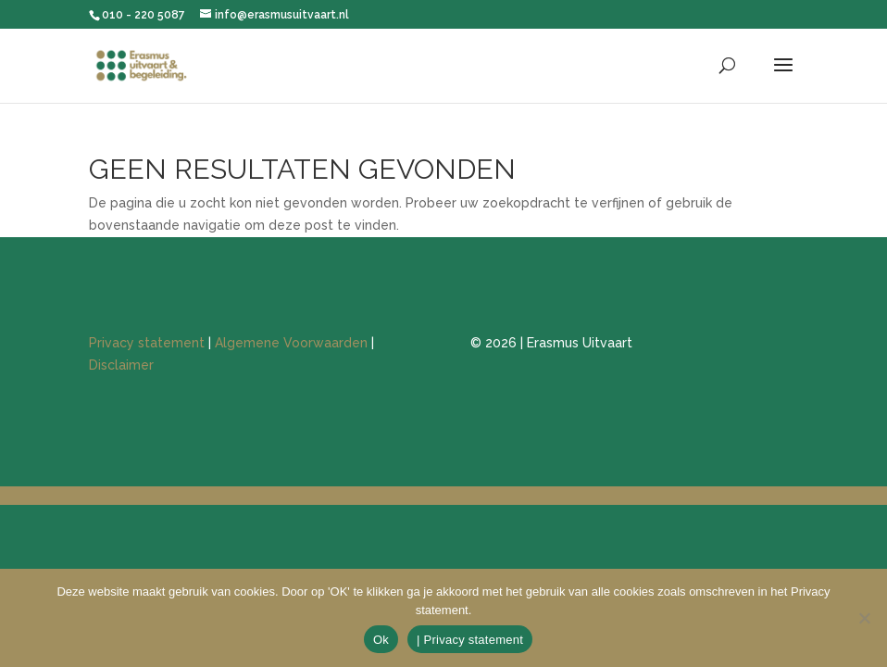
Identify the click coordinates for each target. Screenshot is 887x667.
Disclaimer (121, 365)
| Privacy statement (470, 640)
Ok (381, 640)
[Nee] (864, 618)
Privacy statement (147, 342)
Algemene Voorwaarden (291, 342)
